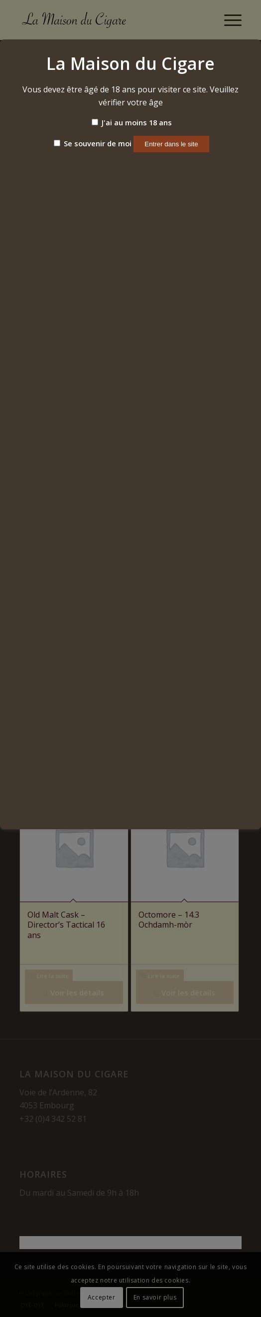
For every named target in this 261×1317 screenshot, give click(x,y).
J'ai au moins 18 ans (132, 122)
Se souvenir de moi (92, 143)
